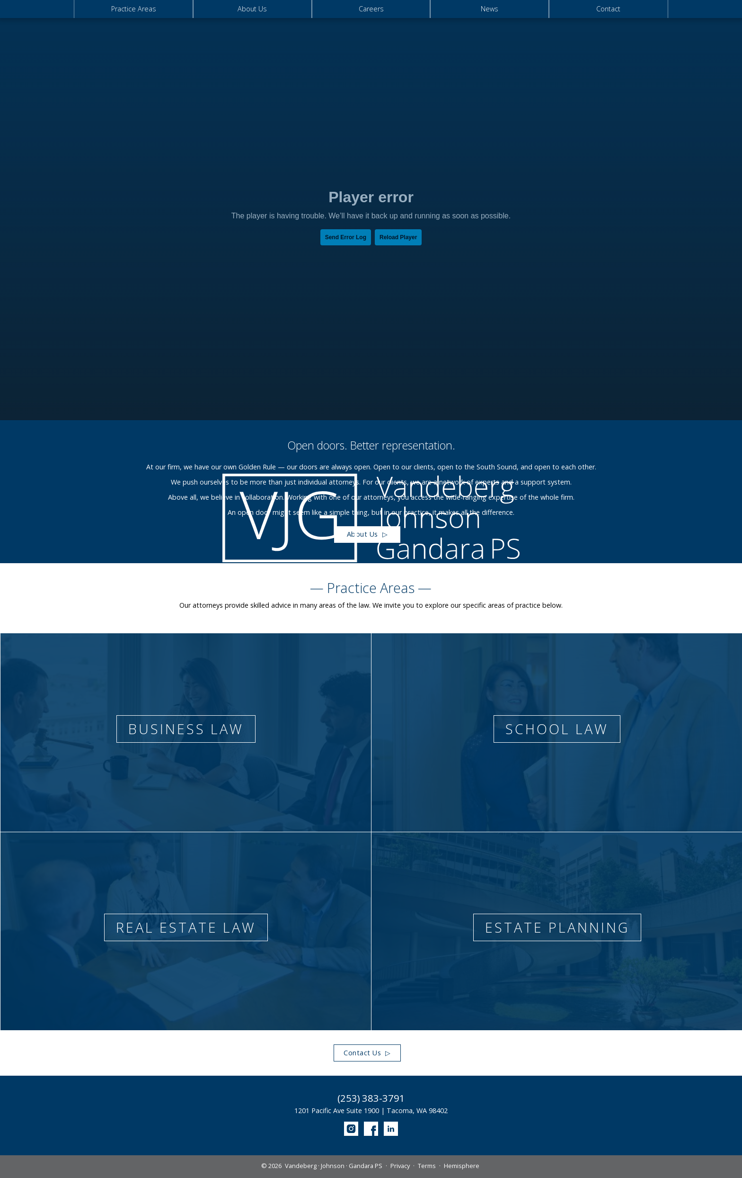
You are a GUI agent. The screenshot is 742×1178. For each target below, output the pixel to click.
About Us (252, 8)
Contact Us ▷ (367, 1052)
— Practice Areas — (371, 587)
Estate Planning (557, 927)
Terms (427, 1165)
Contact (608, 8)
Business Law (186, 728)
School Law (557, 728)
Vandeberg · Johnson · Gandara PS (333, 1165)
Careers (371, 8)
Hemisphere (461, 1165)
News (489, 8)
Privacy (400, 1165)
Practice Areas (133, 8)
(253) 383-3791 (371, 1098)
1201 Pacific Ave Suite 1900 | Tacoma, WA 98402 (371, 1110)
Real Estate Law (186, 927)
